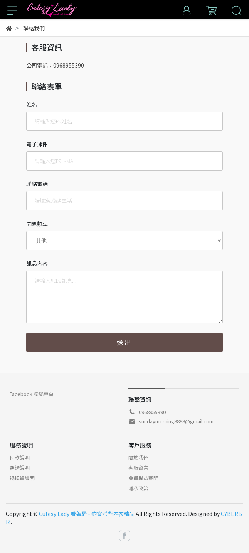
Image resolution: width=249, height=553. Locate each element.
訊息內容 (37, 263)
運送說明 (20, 467)
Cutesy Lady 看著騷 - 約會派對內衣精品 (87, 513)
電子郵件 (37, 144)
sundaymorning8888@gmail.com (176, 421)
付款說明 (20, 457)
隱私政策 (138, 488)
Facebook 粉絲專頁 (32, 393)
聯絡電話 (37, 184)
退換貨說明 (22, 478)
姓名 (31, 104)
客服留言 (138, 467)
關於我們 (138, 457)
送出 (124, 342)
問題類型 (37, 223)
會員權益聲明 (143, 478)
